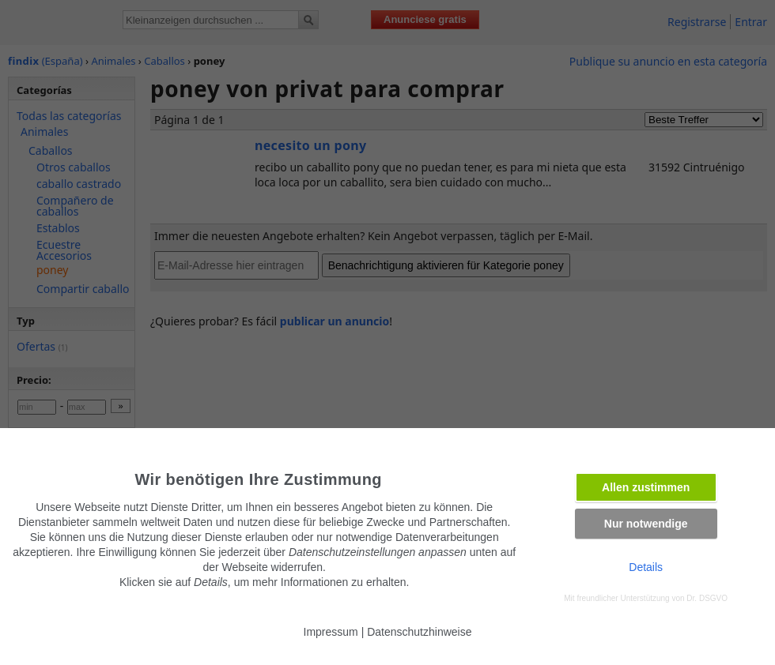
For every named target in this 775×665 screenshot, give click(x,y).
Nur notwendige (646, 523)
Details (646, 567)
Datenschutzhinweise (419, 632)
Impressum (331, 632)
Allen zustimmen (646, 487)
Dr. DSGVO (707, 598)
